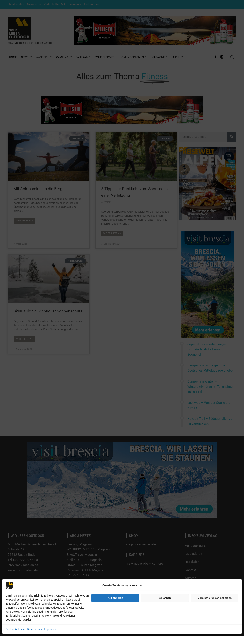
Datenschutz (34, 629)
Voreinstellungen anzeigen (214, 598)
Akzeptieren (115, 598)
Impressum (50, 629)
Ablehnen (165, 598)
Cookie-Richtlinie (15, 629)
